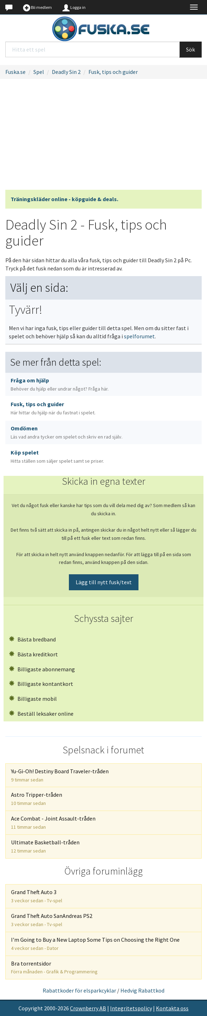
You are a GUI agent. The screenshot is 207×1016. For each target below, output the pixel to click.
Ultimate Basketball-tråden (45, 846)
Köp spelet (57, 456)
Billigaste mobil (33, 698)
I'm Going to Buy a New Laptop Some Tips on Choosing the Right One (95, 943)
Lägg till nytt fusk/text (104, 582)
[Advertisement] (103, 136)
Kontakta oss (172, 1008)
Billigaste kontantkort (41, 683)
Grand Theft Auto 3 (36, 896)
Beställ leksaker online (41, 713)
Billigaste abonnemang (42, 669)
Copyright (30, 1008)
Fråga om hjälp (60, 384)
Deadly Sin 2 (66, 71)
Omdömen (66, 432)
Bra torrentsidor (54, 967)
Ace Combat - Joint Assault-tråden (53, 822)
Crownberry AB (88, 1008)
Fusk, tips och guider (113, 71)
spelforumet (139, 336)
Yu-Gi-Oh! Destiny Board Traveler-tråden (60, 775)
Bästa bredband (32, 639)
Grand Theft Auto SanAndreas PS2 (51, 920)
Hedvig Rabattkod (142, 990)
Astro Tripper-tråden (36, 798)
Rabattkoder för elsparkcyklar (79, 990)
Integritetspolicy (131, 1008)
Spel (38, 71)
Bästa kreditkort (33, 654)
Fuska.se (15, 71)
